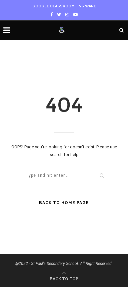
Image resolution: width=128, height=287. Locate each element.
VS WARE (87, 6)
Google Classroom (53, 6)
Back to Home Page (64, 202)
